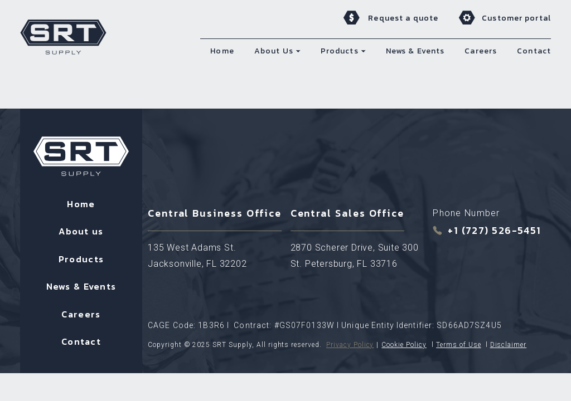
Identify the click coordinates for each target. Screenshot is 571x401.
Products (81, 259)
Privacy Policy (350, 345)
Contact (81, 341)
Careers (80, 314)
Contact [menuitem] (534, 51)
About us (81, 231)
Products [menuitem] (340, 51)
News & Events (81, 286)
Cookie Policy (403, 345)
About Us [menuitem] (273, 51)
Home (81, 204)
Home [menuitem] (222, 51)
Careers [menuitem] (480, 51)
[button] (298, 51)
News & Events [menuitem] (415, 51)
